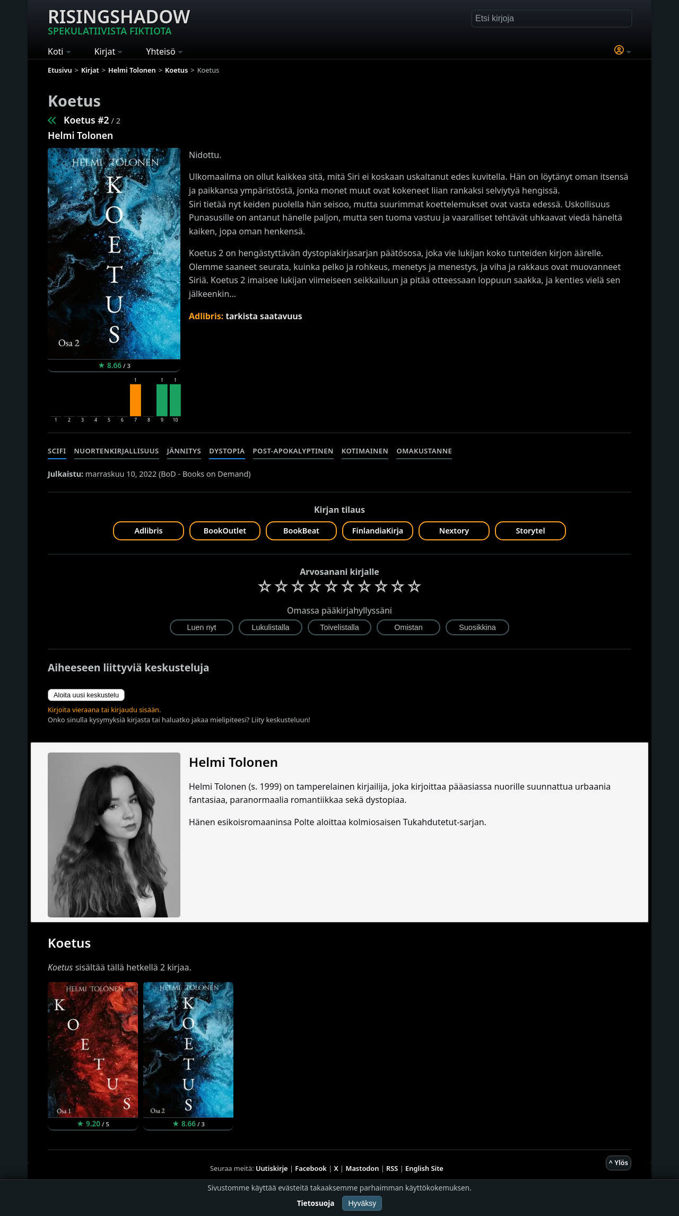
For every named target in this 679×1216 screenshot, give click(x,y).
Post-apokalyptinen (293, 451)
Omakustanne (424, 451)
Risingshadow (119, 20)
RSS (392, 1168)
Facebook (311, 1168)
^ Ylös (618, 1162)
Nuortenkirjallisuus (116, 451)
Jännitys (184, 451)
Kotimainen (365, 451)
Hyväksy (362, 1203)
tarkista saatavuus (263, 316)
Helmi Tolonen (80, 135)
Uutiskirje (272, 1168)
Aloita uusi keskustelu (86, 695)
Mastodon (362, 1168)
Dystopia (227, 451)
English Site (424, 1168)
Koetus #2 (86, 119)
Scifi (57, 451)
